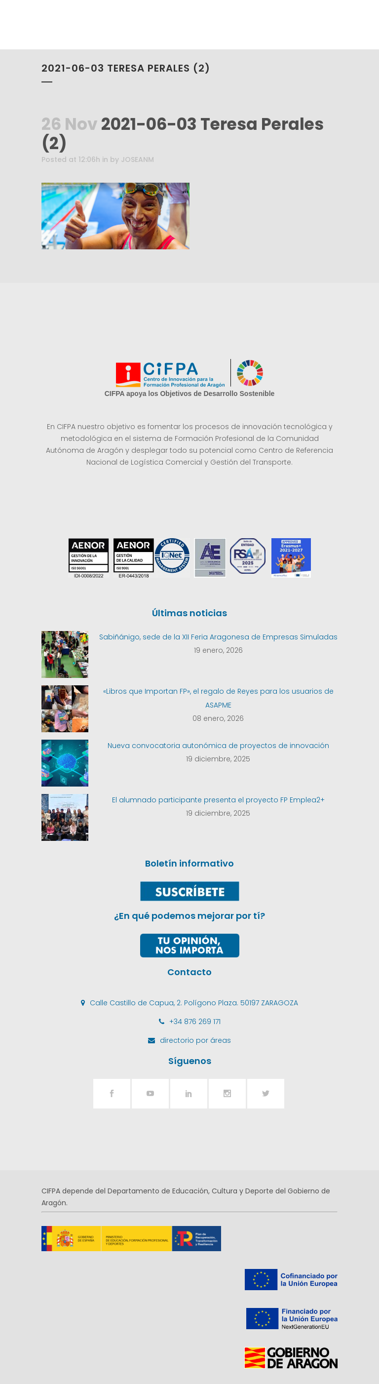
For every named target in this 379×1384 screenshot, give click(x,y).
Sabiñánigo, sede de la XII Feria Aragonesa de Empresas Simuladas (218, 637)
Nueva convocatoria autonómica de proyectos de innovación (218, 746)
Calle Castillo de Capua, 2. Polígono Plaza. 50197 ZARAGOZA (194, 1003)
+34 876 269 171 (195, 1022)
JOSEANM (137, 159)
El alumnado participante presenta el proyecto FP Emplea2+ (218, 800)
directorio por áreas (195, 1040)
